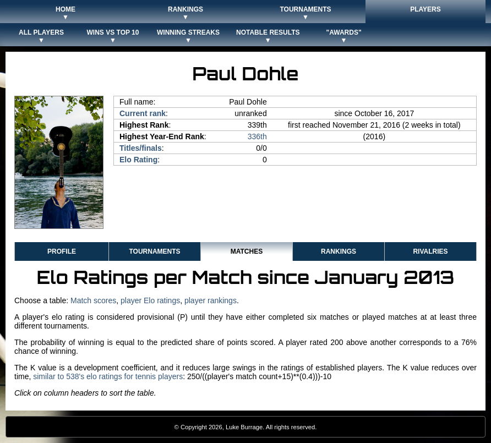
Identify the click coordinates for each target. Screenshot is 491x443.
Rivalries (430, 251)
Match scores (93, 300)
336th (257, 136)
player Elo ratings (150, 300)
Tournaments (154, 251)
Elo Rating (138, 159)
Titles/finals (140, 148)
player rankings (210, 300)
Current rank (142, 113)
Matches (247, 251)
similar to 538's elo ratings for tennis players (108, 376)
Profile (61, 251)
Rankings (338, 251)
